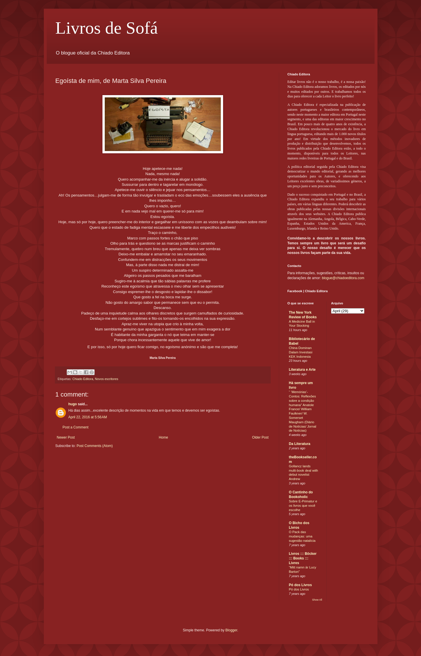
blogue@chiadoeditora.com (343, 278)
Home (163, 437)
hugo (72, 404)
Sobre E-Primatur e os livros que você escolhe (303, 505)
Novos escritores (106, 379)
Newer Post (66, 437)
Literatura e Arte (302, 370)
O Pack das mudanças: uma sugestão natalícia (302, 536)
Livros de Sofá (106, 27)
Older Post (260, 437)
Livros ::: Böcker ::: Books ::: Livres (303, 558)
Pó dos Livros (300, 585)
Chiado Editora (83, 379)
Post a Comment (75, 427)
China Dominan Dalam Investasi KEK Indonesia (300, 352)
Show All (317, 599)
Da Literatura (299, 444)
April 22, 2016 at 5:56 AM (87, 417)
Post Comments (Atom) (95, 446)
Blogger (231, 630)
